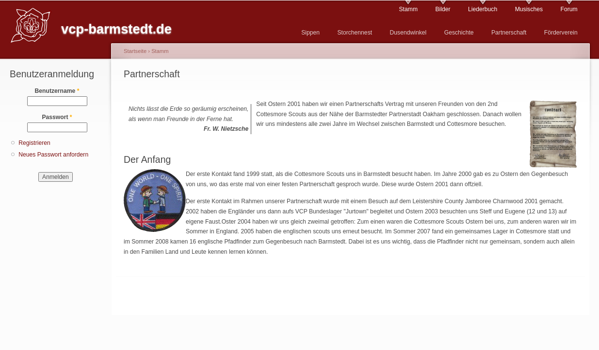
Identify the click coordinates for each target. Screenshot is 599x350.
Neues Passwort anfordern (53, 154)
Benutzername (57, 91)
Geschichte (459, 32)
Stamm (408, 9)
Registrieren (34, 143)
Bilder (442, 9)
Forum (569, 9)
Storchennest (354, 32)
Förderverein (561, 32)
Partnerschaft (508, 32)
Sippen (310, 32)
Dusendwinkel (408, 32)
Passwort (57, 117)
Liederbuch (482, 9)
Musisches (529, 9)
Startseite (135, 51)
